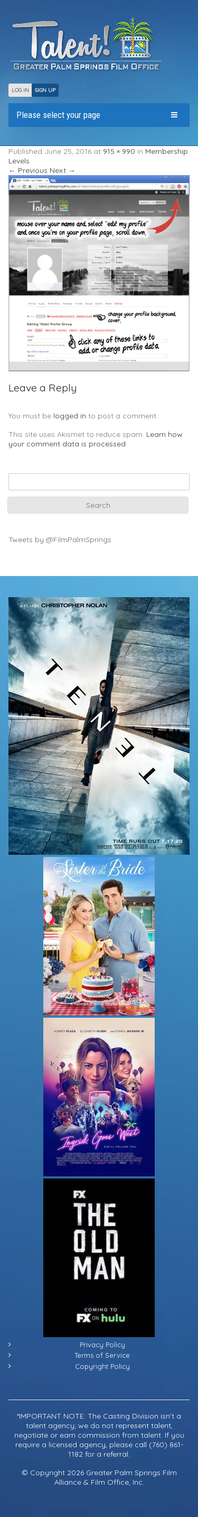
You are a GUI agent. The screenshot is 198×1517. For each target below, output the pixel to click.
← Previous (28, 170)
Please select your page (58, 114)
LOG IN (20, 90)
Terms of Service (102, 1355)
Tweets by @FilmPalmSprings (59, 539)
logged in (69, 416)
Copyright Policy (102, 1366)
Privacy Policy (102, 1344)
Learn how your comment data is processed (95, 439)
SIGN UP (45, 90)
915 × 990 (119, 151)
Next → (63, 170)
